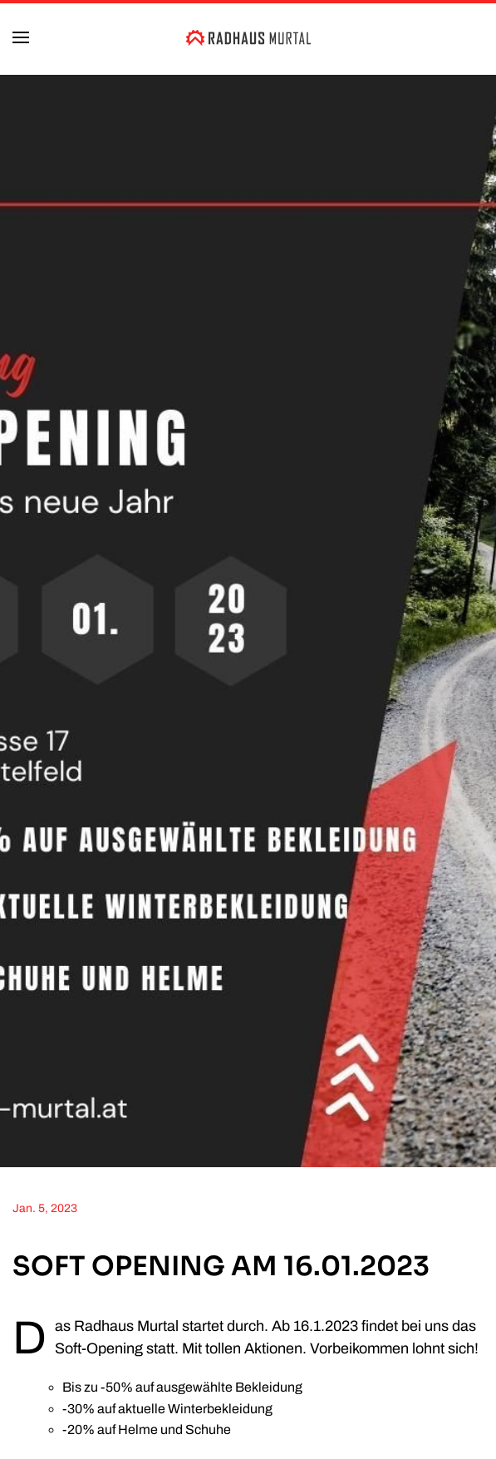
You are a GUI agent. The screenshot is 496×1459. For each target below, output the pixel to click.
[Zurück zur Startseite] (248, 37)
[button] (20, 37)
